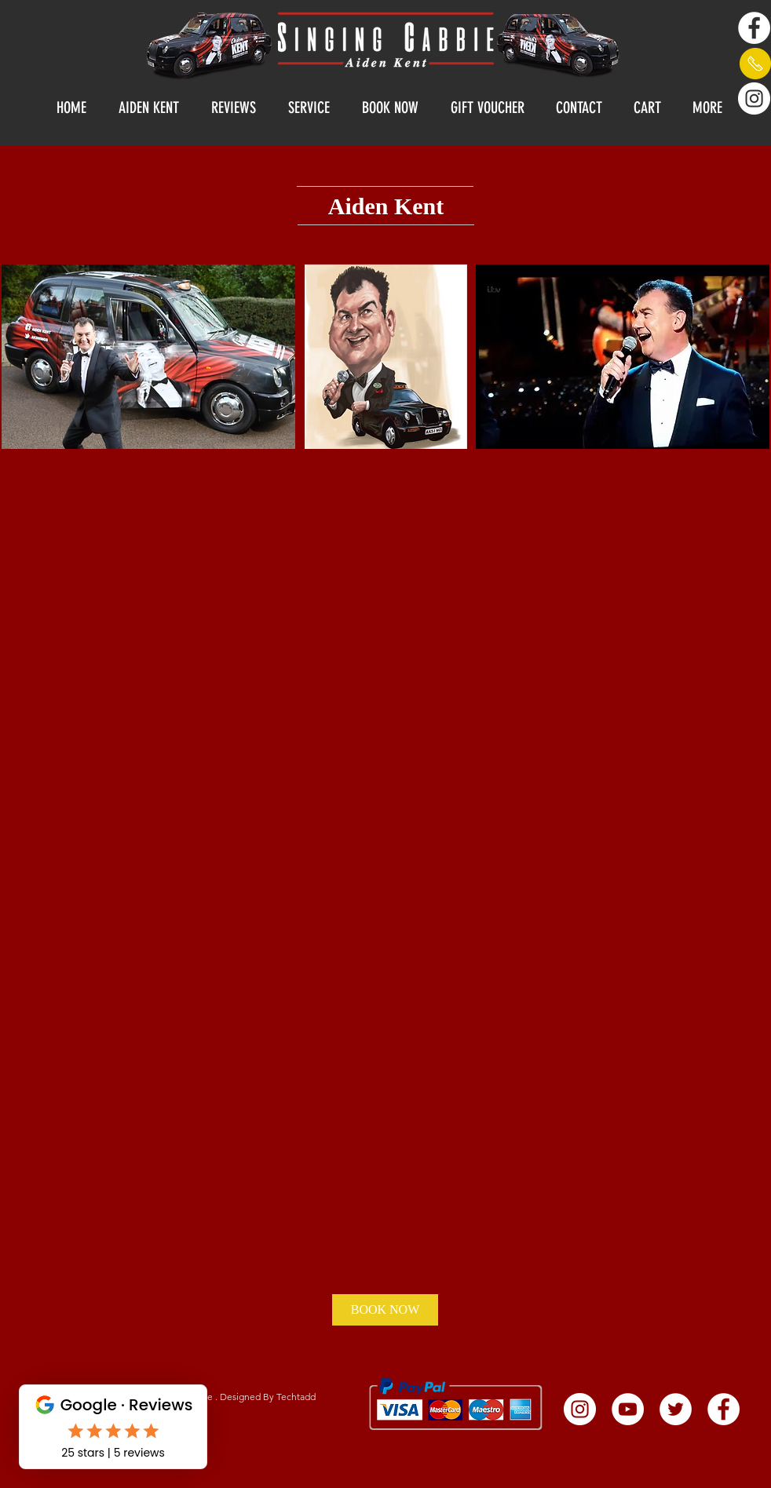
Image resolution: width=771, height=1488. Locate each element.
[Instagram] (754, 98)
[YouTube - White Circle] (628, 1409)
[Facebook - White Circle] (754, 28)
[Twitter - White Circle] (676, 1409)
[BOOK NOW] (385, 1310)
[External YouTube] (198, 926)
